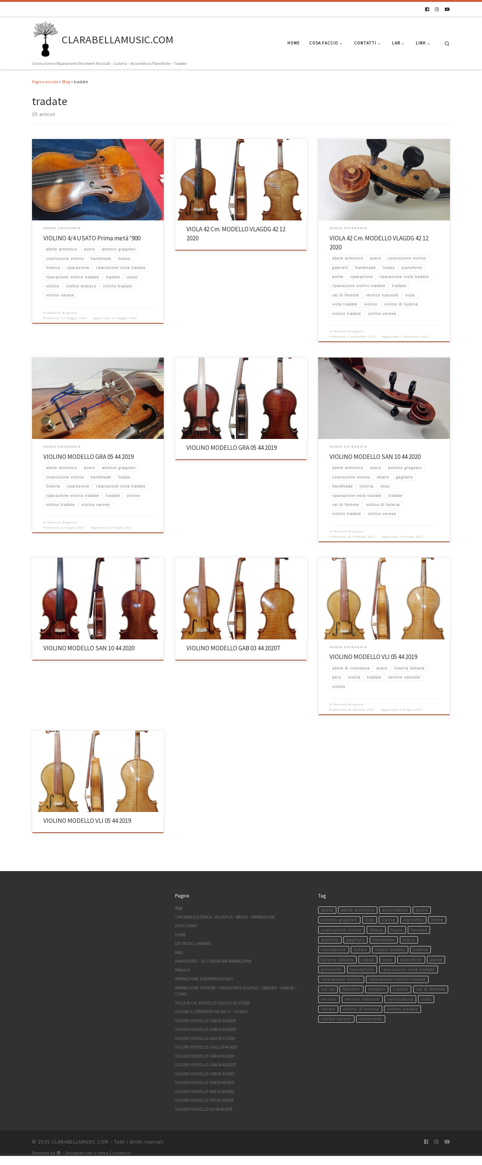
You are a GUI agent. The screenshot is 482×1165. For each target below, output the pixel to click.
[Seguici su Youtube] (447, 9)
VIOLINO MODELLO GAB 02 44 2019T (205, 1020)
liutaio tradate (390, 949)
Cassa (388, 919)
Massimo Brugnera (62, 313)
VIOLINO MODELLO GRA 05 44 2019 (88, 457)
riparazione (362, 969)
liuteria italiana (337, 959)
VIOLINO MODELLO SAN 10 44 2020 (375, 457)
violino (328, 1009)
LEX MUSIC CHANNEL (193, 943)
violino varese (336, 1019)
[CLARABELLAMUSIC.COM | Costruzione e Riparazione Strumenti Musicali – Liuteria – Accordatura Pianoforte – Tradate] (45, 38)
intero (409, 939)
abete (327, 910)
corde (437, 919)
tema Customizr (114, 1153)
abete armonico (357, 910)
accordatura (395, 910)
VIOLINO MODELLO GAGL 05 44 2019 (206, 1047)
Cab (369, 919)
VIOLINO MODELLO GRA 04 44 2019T (205, 1064)
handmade (384, 939)
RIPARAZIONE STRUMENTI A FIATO (204, 979)
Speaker (351, 989)
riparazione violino (341, 979)
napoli (368, 959)
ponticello (331, 969)
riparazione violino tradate (397, 979)
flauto (396, 930)
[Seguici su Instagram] (437, 9)
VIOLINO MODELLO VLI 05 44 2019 (373, 657)
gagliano (355, 939)
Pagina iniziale (45, 81)
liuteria (420, 949)
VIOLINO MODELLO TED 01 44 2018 (204, 1100)
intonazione (333, 949)
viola (426, 999)
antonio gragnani (339, 919)
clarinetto (413, 919)
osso (387, 959)
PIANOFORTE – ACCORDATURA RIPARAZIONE (213, 961)
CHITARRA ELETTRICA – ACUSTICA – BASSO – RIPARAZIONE (225, 917)
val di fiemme (430, 989)
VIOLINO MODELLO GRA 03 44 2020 (204, 1056)
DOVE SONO (186, 925)
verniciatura (400, 999)
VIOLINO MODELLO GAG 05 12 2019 (205, 1038)
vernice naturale (362, 999)
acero (422, 910)
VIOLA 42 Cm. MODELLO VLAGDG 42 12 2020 (212, 1003)
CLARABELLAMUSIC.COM (80, 1142)
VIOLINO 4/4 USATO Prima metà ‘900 (91, 238)
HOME (180, 934)
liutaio (360, 949)
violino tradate (402, 1009)
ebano (376, 930)
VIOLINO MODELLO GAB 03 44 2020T (233, 648)
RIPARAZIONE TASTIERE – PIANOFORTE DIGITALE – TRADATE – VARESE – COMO (236, 991)
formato (419, 930)
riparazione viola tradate (408, 969)
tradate (401, 989)
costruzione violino (341, 930)
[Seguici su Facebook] (427, 9)
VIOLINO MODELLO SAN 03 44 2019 (204, 1082)
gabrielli (330, 939)
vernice (329, 999)
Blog (66, 81)
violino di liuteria (361, 1009)
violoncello (370, 1019)
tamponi (376, 989)
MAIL (179, 952)
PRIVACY (182, 970)
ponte (436, 959)
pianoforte (411, 959)
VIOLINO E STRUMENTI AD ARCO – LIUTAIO (211, 1011)
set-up (328, 989)
